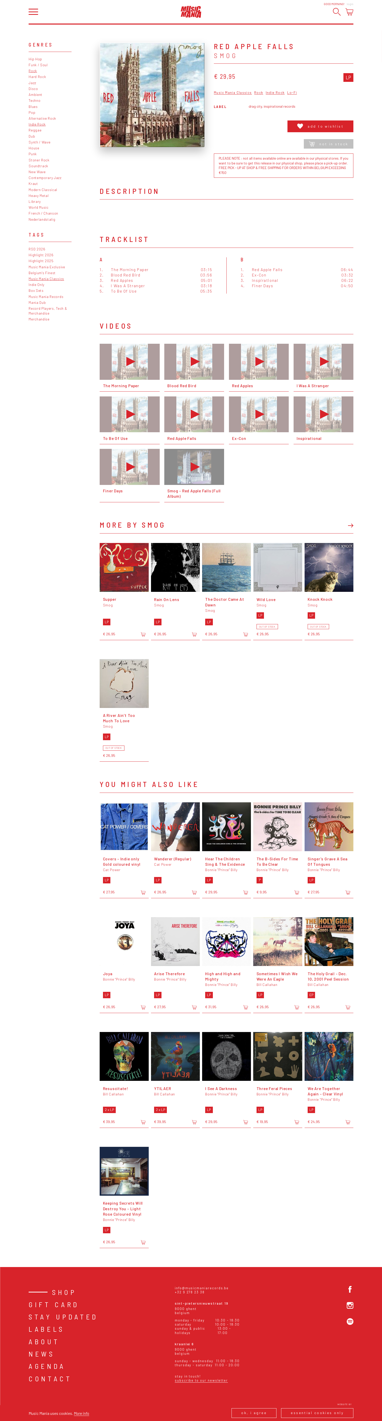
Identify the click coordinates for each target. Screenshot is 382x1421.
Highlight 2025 (41, 261)
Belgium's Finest (42, 273)
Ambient (35, 94)
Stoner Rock (39, 160)
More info (81, 1413)
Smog (226, 55)
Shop (64, 1292)
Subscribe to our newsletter (201, 1380)
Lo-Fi (292, 93)
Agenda (47, 1366)
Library (35, 201)
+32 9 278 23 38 (190, 1292)
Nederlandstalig (42, 219)
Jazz (32, 83)
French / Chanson (43, 213)
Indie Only (36, 284)
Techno (34, 100)
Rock (33, 71)
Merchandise (39, 319)
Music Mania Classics (46, 278)
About (44, 1341)
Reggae (35, 130)
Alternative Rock (42, 118)
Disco (33, 88)
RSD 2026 (37, 249)
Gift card (54, 1304)
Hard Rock (37, 76)
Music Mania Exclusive (47, 267)
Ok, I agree (254, 1413)
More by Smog (133, 524)
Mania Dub (37, 302)
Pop (32, 112)
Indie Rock (37, 124)
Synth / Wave (39, 142)
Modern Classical (43, 189)
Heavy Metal (39, 195)
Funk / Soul (38, 65)
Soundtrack (38, 166)
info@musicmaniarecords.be (202, 1288)
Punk (33, 154)
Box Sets (36, 290)
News (42, 1353)
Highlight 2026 (41, 255)
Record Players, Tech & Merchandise (48, 310)
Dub (32, 136)
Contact (50, 1378)
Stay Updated (63, 1316)
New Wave (37, 172)
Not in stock (329, 144)
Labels (47, 1329)
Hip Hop (35, 59)
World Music (39, 207)
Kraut (33, 183)
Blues (33, 106)
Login (350, 4)
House (34, 148)
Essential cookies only (317, 1413)
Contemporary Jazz (45, 177)
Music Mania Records (46, 296)
